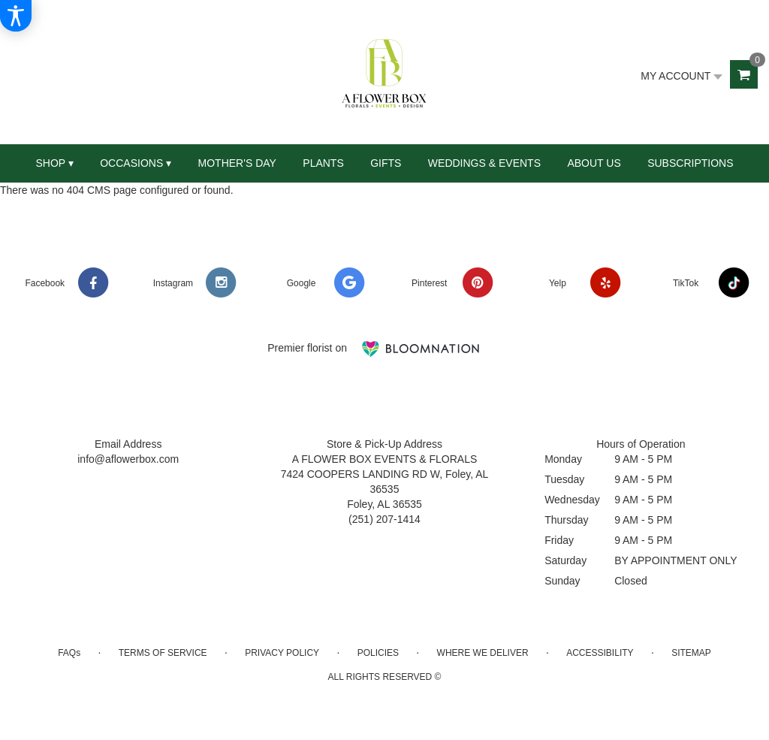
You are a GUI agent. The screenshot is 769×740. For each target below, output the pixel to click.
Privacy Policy (282, 653)
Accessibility (599, 653)
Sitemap (691, 653)
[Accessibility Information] (16, 16)
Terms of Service (163, 653)
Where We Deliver (483, 653)
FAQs (69, 653)
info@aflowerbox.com (128, 459)
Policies (378, 653)
